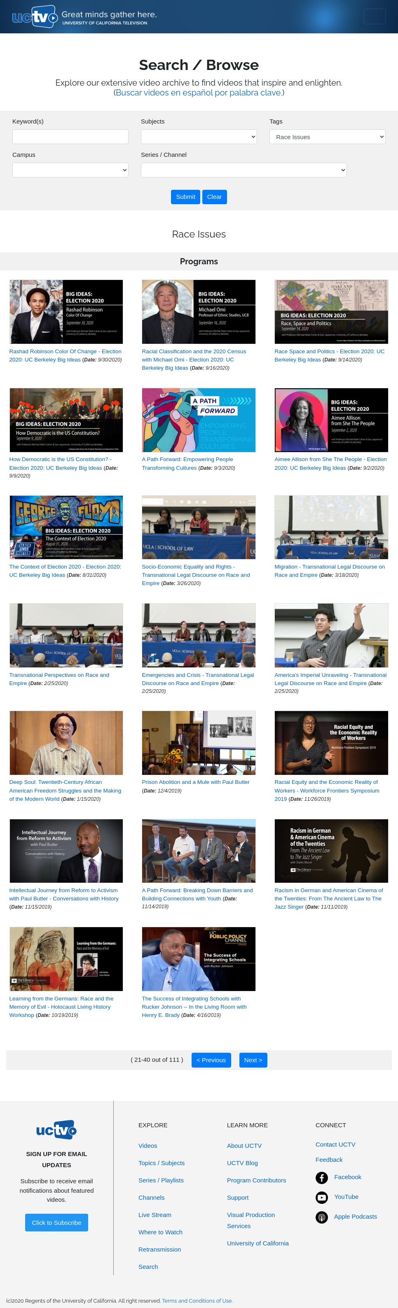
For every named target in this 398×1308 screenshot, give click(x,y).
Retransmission (159, 1249)
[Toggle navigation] (375, 16)
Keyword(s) (28, 121)
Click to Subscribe (56, 1222)
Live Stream (154, 1214)
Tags (276, 121)
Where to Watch (160, 1232)
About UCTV (244, 1145)
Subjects (153, 121)
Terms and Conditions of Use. (197, 1301)
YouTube (346, 1196)
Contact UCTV (336, 1144)
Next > (253, 1059)
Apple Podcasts (355, 1216)
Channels (151, 1197)
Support (238, 1197)
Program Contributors (256, 1180)
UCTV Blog (242, 1162)
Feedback (329, 1159)
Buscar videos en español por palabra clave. (199, 93)
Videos (147, 1145)
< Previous (211, 1059)
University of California (258, 1243)
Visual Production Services (251, 1220)
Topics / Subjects (161, 1162)
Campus (23, 154)
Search (148, 1266)
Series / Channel (164, 154)
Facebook (347, 1176)
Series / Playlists (161, 1180)
